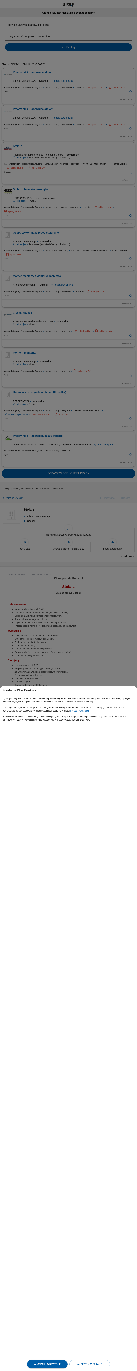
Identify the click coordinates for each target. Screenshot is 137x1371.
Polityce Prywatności (79, 711)
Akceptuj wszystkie (47, 1364)
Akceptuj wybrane (89, 1364)
